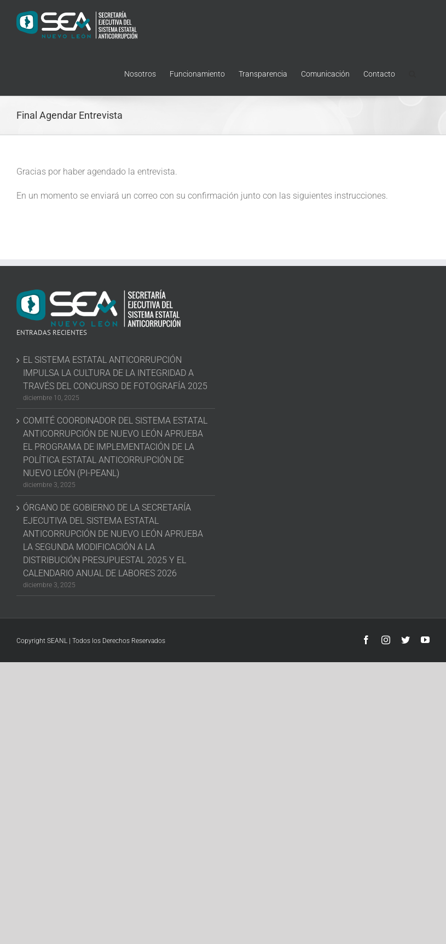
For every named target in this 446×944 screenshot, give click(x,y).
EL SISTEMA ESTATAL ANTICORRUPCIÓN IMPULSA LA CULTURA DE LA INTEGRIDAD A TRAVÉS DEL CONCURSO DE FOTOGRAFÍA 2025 (115, 373)
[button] (412, 73)
